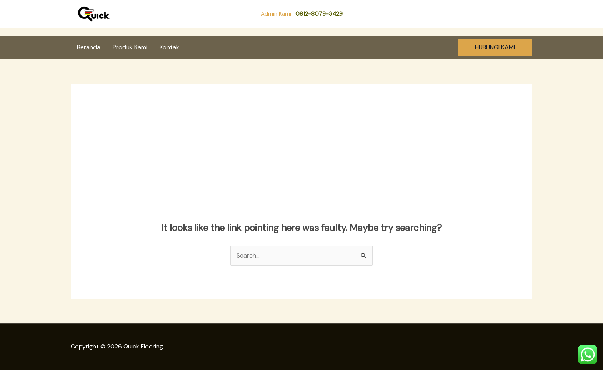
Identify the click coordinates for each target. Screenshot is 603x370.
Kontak (169, 47)
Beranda (88, 47)
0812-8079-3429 (319, 14)
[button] (495, 47)
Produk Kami (130, 47)
